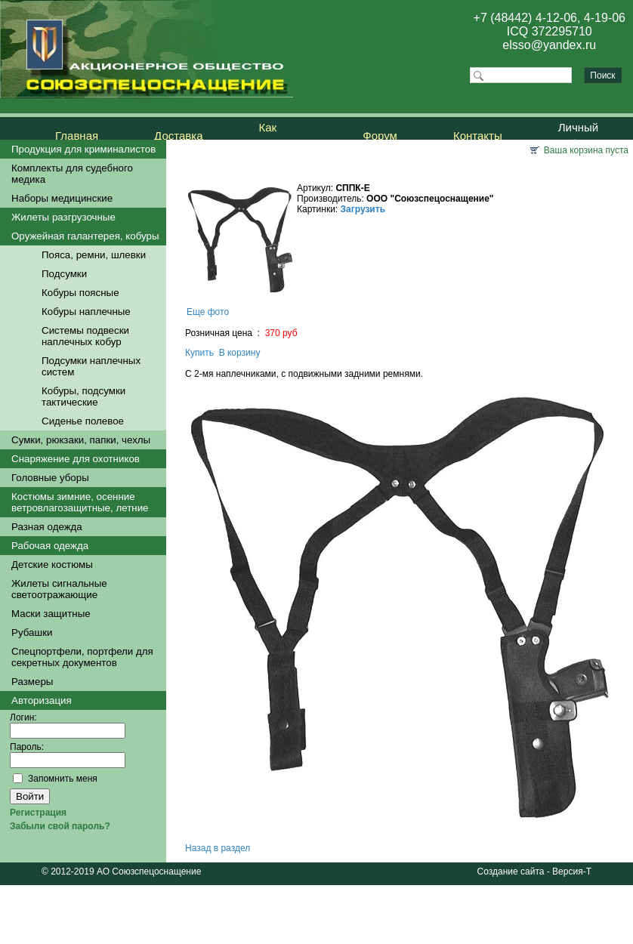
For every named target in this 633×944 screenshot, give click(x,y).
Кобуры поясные (80, 292)
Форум (380, 135)
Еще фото (208, 312)
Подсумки (64, 273)
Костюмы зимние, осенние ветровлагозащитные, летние (80, 502)
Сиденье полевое (83, 421)
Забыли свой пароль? (60, 826)
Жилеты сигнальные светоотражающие (59, 589)
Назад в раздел (217, 848)
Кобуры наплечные (86, 311)
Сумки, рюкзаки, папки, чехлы (80, 440)
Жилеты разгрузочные (63, 217)
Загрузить (363, 209)
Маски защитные (51, 613)
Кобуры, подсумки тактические (83, 396)
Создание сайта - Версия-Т (534, 871)
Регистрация (38, 812)
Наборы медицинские (62, 198)
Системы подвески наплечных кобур (85, 336)
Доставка (178, 135)
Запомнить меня (62, 778)
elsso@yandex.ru (549, 45)
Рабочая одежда (49, 545)
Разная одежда (46, 526)
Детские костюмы (52, 564)
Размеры (32, 681)
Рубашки (31, 632)
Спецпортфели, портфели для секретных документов (82, 657)
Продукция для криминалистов (83, 149)
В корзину (240, 352)
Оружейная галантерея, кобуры (85, 236)
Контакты (477, 135)
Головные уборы (50, 477)
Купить (199, 352)
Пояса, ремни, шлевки (94, 255)
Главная (76, 135)
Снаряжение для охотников (75, 458)
